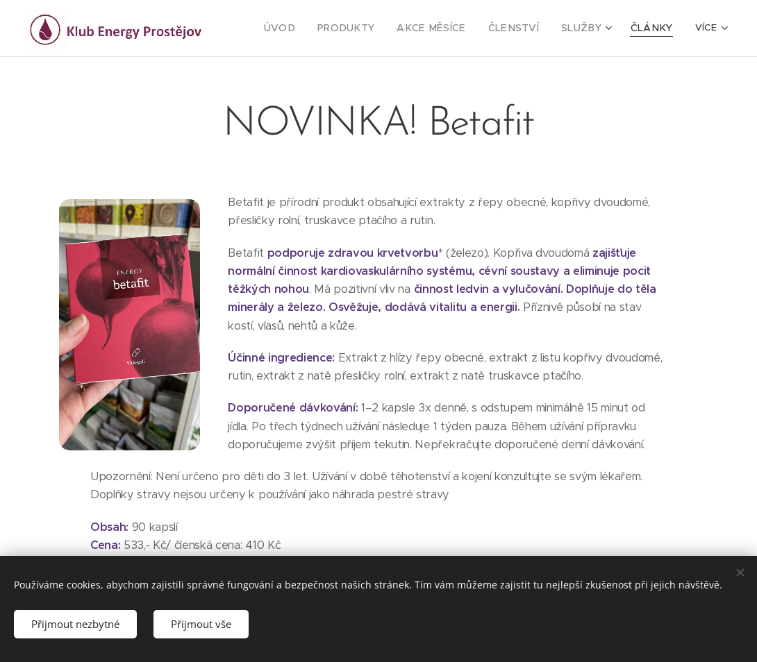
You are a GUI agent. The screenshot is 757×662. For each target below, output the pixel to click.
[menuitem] (309, 28)
